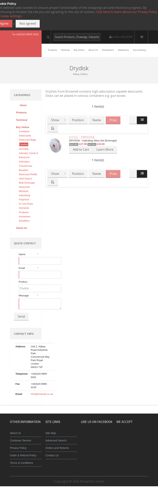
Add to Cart (81, 149)
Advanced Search (56, 440)
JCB (134, 436)
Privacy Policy (18, 447)
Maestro (145, 436)
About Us (15, 433)
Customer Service (20, 440)
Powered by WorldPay (140, 446)
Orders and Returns (57, 447)
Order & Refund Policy (23, 455)
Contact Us (52, 455)
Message (28, 295)
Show (55, 120)
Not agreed (27, 23)
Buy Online (81, 74)
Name (28, 254)
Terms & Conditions (21, 462)
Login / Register (120, 37)
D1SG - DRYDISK (82, 137)
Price (113, 120)
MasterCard (122, 436)
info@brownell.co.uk (42, 394)
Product (23, 281)
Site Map (50, 433)
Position (78, 120)
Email (28, 268)
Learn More (104, 149)
